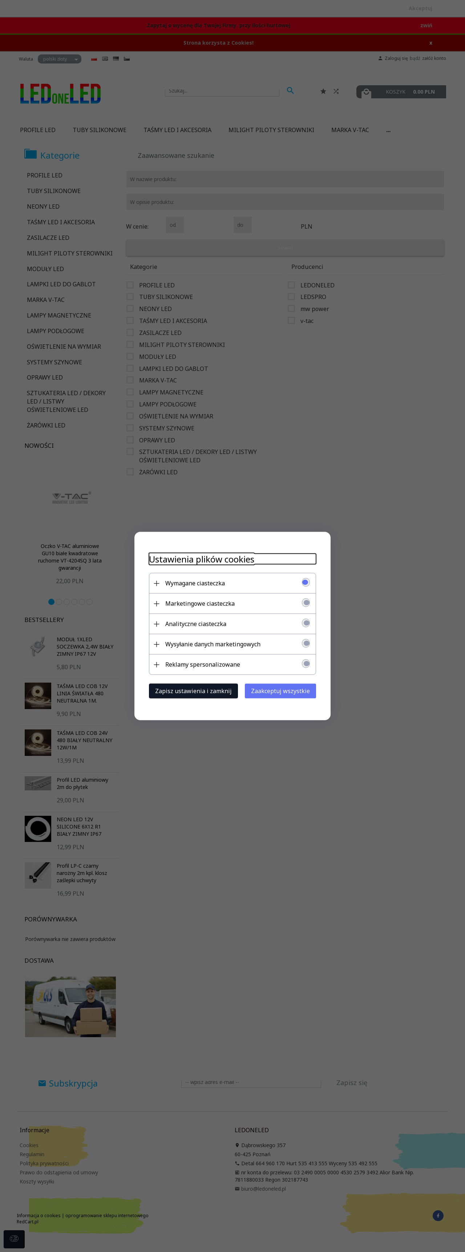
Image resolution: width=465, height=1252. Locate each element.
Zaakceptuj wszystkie (280, 691)
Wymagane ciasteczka (195, 583)
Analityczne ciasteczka (195, 624)
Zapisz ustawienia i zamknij (193, 691)
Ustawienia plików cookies (201, 559)
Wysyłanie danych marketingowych (212, 644)
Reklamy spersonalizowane (202, 664)
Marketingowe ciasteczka (200, 603)
